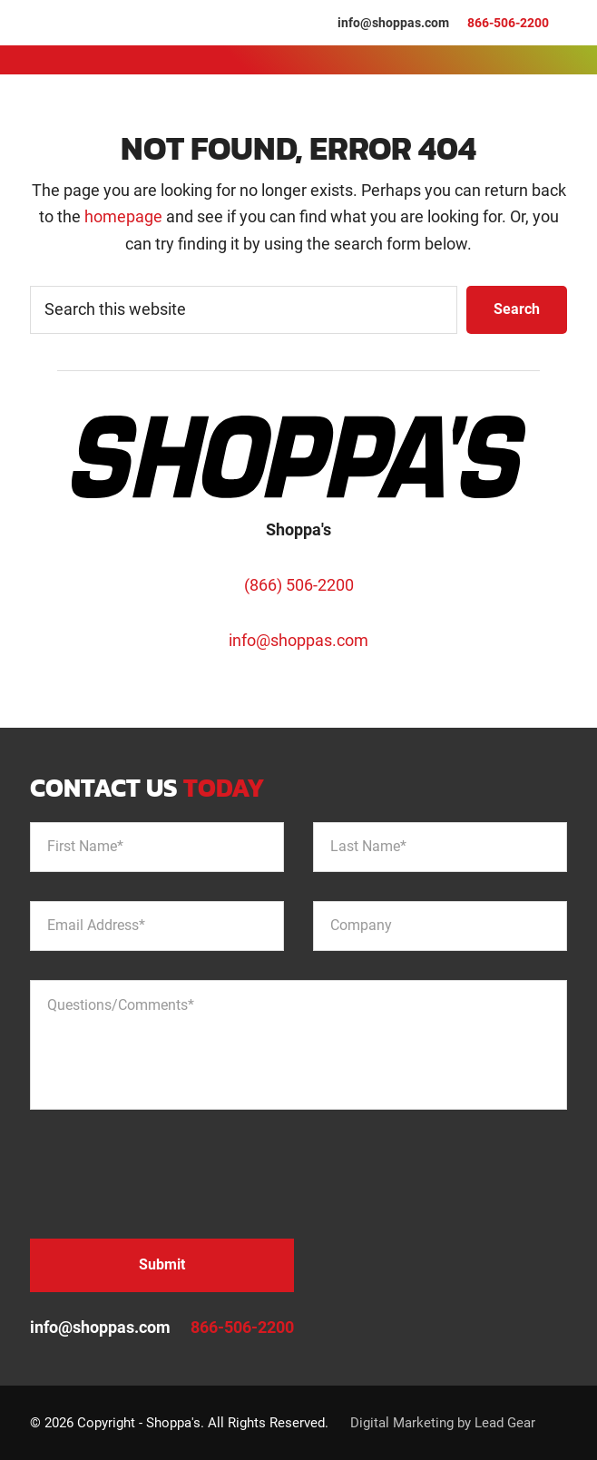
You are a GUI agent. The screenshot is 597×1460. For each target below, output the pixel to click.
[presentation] (168, 1174)
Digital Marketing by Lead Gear (442, 1423)
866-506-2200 (508, 22)
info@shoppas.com (393, 22)
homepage (123, 216)
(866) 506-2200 (299, 584)
